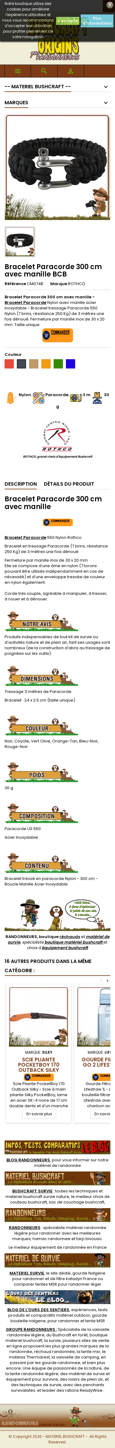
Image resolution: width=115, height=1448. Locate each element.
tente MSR (95, 1321)
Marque (58, 284)
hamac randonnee (52, 1239)
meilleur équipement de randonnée (50, 1247)
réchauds (69, 937)
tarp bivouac (89, 1239)
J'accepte (68, 20)
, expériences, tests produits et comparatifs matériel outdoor (57, 1312)
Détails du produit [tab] (69, 483)
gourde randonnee (61, 1363)
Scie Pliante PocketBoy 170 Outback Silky (38, 1065)
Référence (15, 284)
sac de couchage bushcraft (76, 1202)
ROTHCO (76, 284)
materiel (37, 1196)
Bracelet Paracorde (25, 537)
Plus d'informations (97, 21)
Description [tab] (21, 483)
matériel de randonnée (57, 1165)
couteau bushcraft (28, 1202)
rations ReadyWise (83, 1390)
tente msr (90, 1352)
